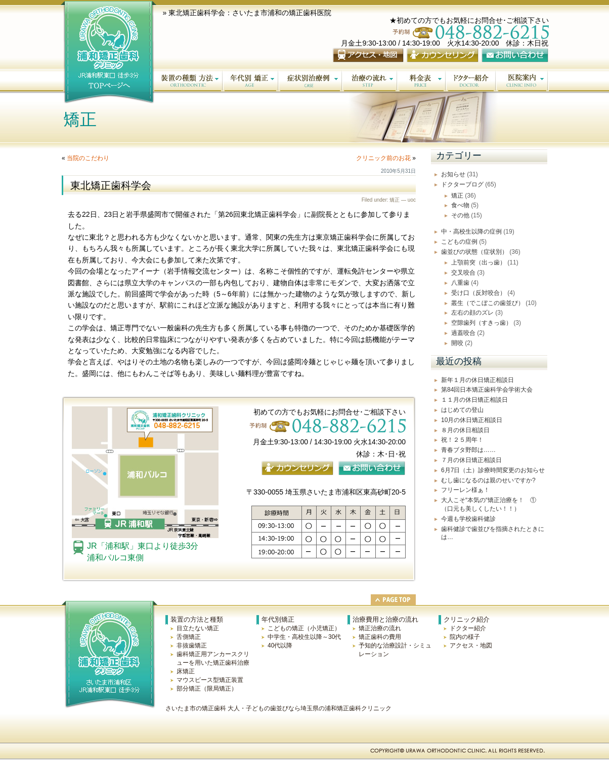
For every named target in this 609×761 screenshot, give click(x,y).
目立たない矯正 (198, 628)
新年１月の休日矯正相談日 (477, 380)
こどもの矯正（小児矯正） (304, 628)
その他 (460, 215)
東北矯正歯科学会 (110, 185)
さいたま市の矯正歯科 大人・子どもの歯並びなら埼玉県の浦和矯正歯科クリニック (278, 708)
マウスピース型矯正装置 (210, 679)
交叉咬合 (463, 272)
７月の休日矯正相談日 (471, 460)
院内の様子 (465, 636)
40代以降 (280, 645)
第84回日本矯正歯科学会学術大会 (487, 389)
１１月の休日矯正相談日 (474, 399)
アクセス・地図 (471, 645)
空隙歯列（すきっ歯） (481, 322)
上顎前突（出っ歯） (478, 262)
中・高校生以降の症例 (471, 231)
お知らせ (453, 174)
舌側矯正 (189, 636)
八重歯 (460, 282)
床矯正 (186, 671)
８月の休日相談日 (465, 430)
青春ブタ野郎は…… (468, 449)
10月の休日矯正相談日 (471, 420)
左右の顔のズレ (472, 312)
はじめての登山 (462, 409)
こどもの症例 (459, 241)
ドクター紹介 (468, 628)
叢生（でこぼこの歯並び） (487, 303)
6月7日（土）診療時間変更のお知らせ (493, 470)
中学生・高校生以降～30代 (304, 636)
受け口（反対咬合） (478, 292)
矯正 (394, 200)
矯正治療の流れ (380, 628)
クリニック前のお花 (383, 158)
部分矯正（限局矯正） (207, 688)
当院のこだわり (88, 158)
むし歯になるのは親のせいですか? (488, 480)
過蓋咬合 (463, 332)
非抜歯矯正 (192, 645)
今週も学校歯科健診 (468, 518)
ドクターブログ (462, 184)
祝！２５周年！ (462, 439)
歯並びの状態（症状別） (474, 251)
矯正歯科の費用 (380, 636)
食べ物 (460, 205)
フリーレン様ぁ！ (465, 489)
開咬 (457, 343)
